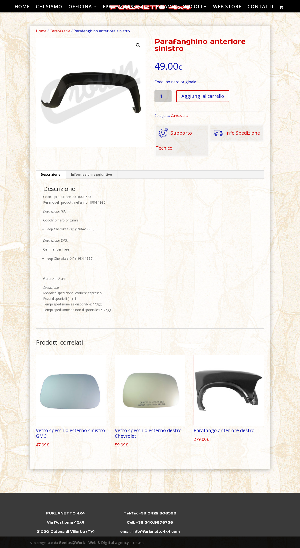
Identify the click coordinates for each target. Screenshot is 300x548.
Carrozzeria (60, 31)
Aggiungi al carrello (202, 96)
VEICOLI (192, 7)
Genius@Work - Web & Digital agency (94, 542)
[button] (138, 45)
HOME (22, 7)
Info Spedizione (235, 133)
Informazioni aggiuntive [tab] (91, 174)
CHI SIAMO (49, 7)
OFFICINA (80, 7)
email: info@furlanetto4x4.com (150, 531)
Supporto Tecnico (174, 138)
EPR (107, 7)
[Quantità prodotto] (163, 96)
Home (41, 31)
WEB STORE (227, 7)
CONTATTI (261, 7)
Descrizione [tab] (50, 174)
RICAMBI (166, 7)
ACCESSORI (131, 7)
